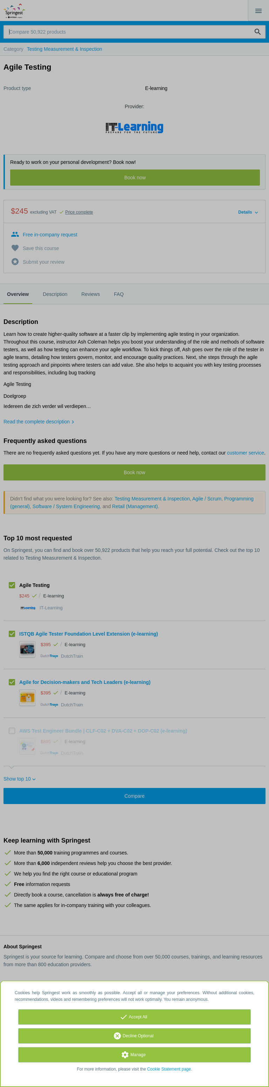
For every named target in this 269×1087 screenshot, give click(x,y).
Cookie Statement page (169, 1069)
